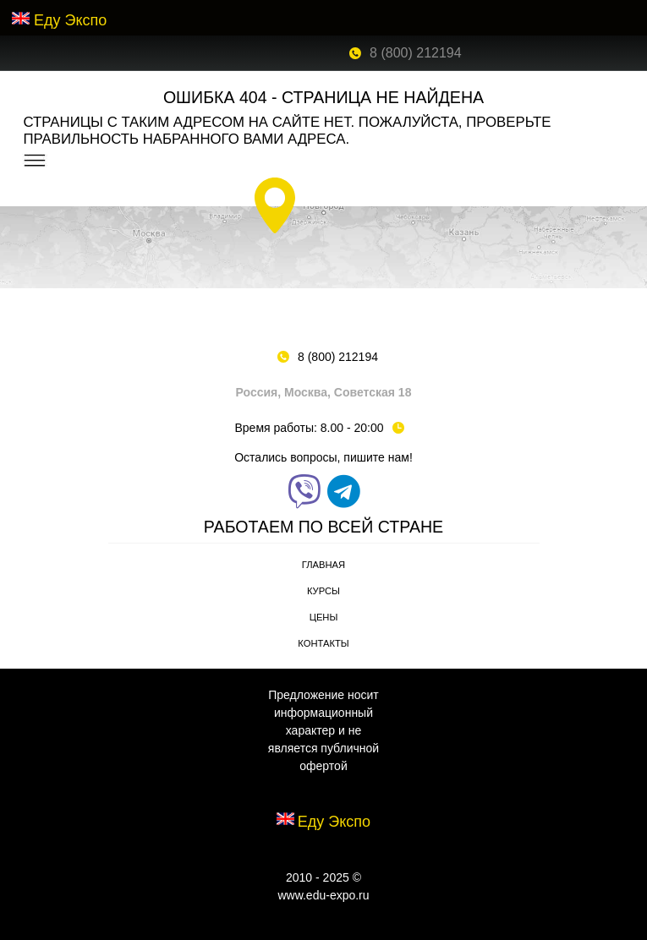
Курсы (323, 591)
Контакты (323, 643)
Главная (323, 565)
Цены (324, 617)
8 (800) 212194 (416, 53)
